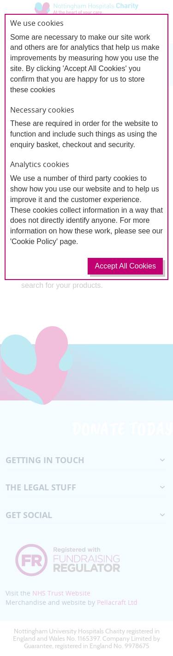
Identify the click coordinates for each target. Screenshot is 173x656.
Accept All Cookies (125, 266)
